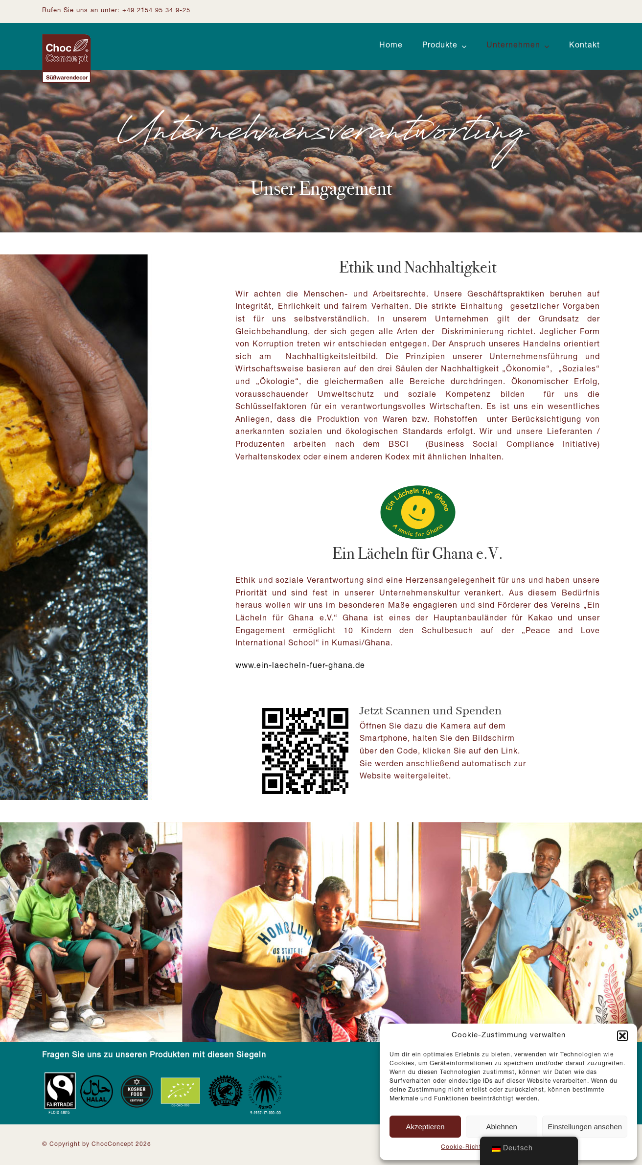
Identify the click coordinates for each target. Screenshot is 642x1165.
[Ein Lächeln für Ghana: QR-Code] (305, 706)
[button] (622, 1036)
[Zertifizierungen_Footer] (164, 1074)
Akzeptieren (425, 1126)
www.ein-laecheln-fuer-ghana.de (300, 666)
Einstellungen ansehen (585, 1126)
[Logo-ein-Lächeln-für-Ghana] (418, 488)
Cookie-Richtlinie (468, 1147)
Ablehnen (501, 1126)
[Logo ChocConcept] (66, 38)
